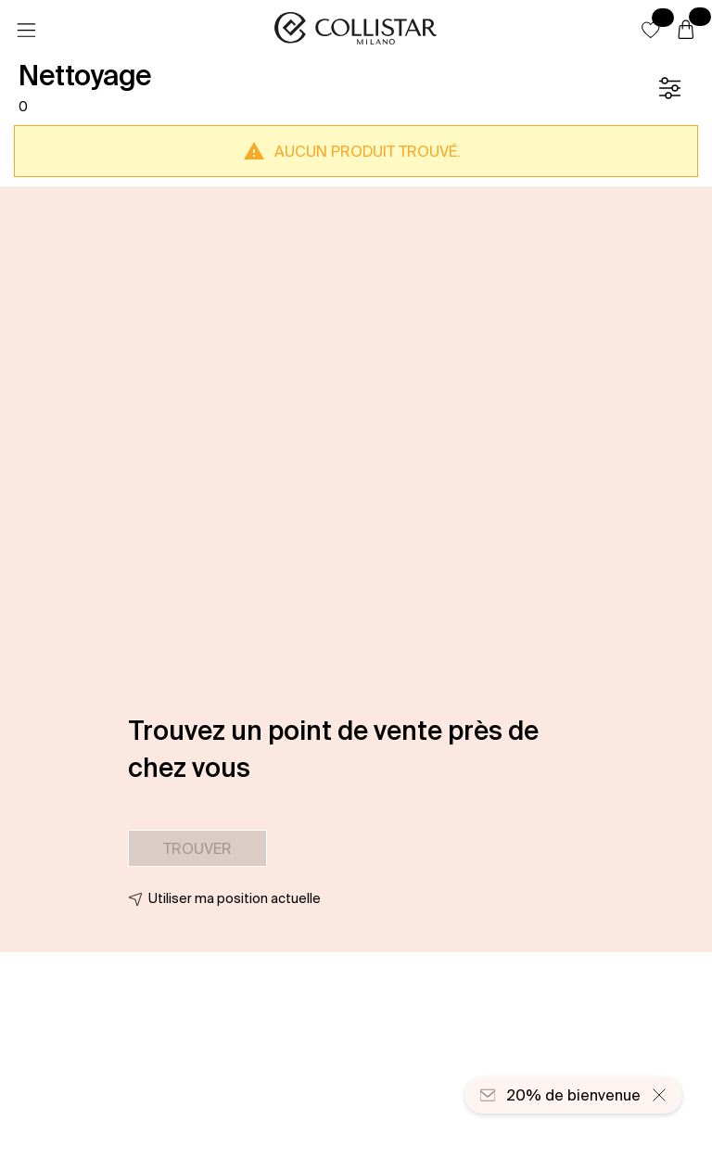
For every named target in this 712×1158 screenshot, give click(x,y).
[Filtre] (669, 88)
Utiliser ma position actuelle (234, 898)
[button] (651, 29)
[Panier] (686, 30)
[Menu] (25, 30)
